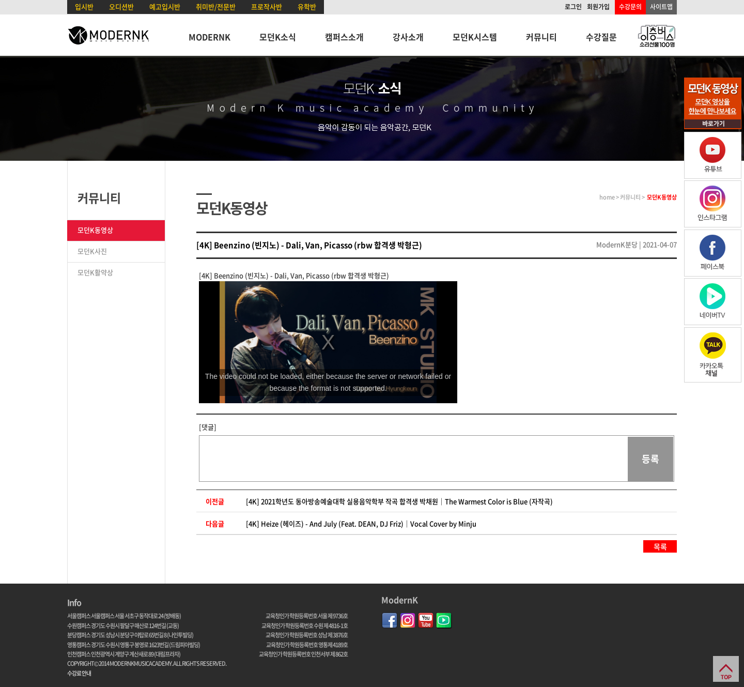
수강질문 (601, 36)
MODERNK (209, 36)
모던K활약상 (95, 272)
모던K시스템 (475, 36)
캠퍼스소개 (344, 36)
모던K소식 (277, 36)
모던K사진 (92, 251)
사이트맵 (661, 6)
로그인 (573, 6)
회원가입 (598, 6)
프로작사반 (266, 6)
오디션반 (121, 6)
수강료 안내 (79, 673)
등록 (650, 459)
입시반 (84, 6)
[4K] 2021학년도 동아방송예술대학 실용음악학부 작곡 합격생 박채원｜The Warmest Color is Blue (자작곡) (399, 501)
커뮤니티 (541, 36)
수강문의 (630, 6)
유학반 (307, 6)
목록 (660, 546)
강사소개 (408, 36)
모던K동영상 (95, 230)
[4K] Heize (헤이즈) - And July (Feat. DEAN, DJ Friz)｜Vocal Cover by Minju (361, 523)
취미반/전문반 (216, 6)
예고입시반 (164, 6)
